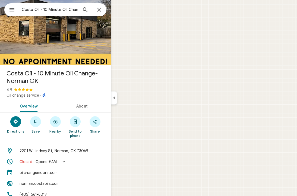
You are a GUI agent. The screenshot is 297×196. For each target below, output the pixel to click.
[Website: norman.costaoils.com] (75, 183)
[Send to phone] (95, 126)
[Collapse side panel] (133, 98)
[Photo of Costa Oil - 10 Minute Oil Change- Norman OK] (75, 32)
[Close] (118, 10)
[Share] (114, 124)
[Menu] (10, 9)
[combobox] (63, 9)
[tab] (47, 105)
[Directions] (35, 124)
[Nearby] (75, 124)
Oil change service (42, 95)
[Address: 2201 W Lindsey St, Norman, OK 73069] (75, 150)
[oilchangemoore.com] (75, 172)
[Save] (55, 124)
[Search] (104, 10)
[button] (75, 161)
